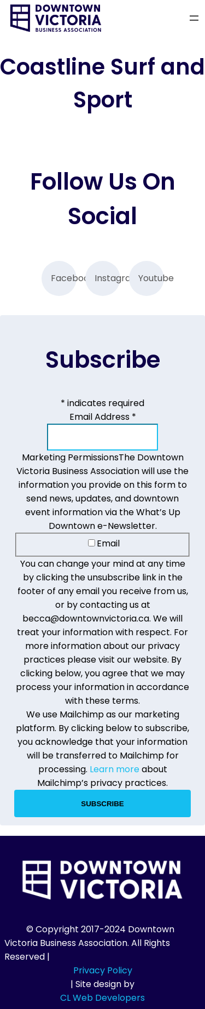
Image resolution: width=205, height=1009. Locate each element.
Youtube (151, 278)
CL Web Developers (102, 997)
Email (104, 543)
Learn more (114, 769)
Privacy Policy (102, 970)
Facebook (64, 278)
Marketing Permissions (70, 457)
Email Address (102, 417)
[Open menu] (194, 18)
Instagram (107, 278)
